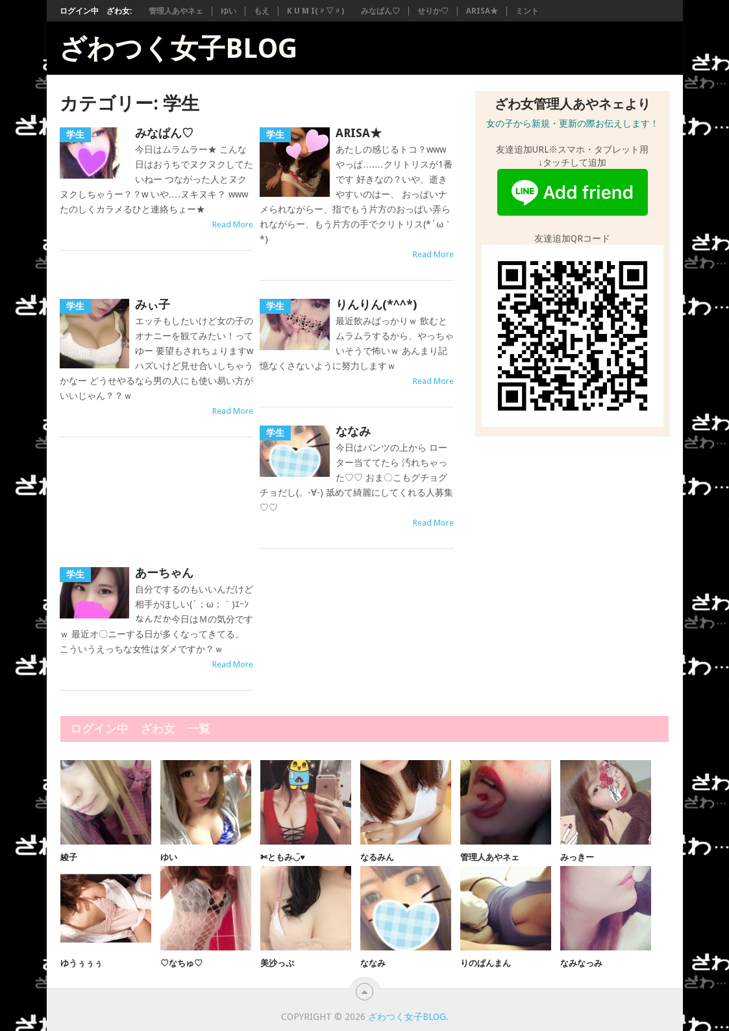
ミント (527, 11)
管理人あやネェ (176, 11)
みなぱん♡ (380, 11)
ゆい (228, 11)
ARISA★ (482, 11)
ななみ (353, 431)
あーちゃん (164, 572)
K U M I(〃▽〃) (315, 11)
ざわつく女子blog (178, 48)
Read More (232, 224)
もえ (261, 11)
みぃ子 (152, 304)
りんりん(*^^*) (376, 304)
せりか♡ (433, 11)
